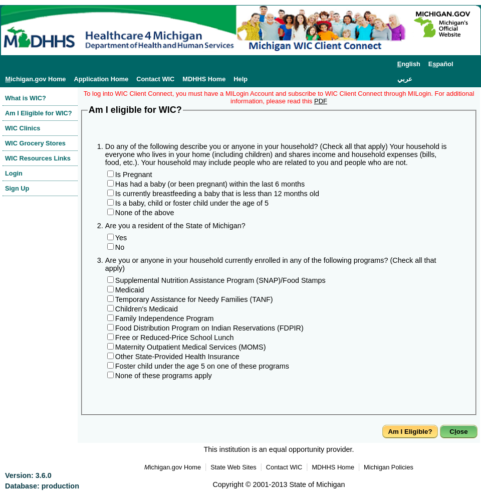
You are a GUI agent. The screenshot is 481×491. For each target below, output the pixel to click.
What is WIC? (25, 98)
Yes (121, 238)
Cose (458, 431)
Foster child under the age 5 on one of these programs (202, 366)
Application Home (101, 79)
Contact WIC (155, 79)
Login (14, 173)
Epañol (440, 64)
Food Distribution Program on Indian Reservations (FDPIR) (209, 328)
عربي (404, 79)
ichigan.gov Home (36, 79)
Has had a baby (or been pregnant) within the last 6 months (210, 184)
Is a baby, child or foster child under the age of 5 (192, 203)
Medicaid (129, 290)
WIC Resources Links (38, 158)
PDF (320, 101)
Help (240, 79)
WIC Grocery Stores (35, 143)
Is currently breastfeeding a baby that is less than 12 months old (217, 194)
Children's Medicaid (146, 309)
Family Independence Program (164, 318)
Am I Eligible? (410, 431)
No (119, 247)
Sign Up (17, 188)
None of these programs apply (163, 376)
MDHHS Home (203, 79)
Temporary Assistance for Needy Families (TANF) (194, 299)
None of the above (144, 213)
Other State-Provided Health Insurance (177, 357)
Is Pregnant (133, 175)
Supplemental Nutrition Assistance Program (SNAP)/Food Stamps (220, 280)
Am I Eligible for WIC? (38, 113)
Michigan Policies (388, 467)
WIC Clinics (22, 128)
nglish (408, 64)
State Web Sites (233, 467)
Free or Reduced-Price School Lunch (174, 338)
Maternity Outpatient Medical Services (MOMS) (190, 347)
